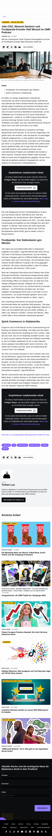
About (13, 824)
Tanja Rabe (17, 591)
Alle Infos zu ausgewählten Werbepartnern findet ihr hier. (26, 435)
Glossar (4, 827)
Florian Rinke (39, 591)
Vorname (4, 775)
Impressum (13, 827)
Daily (4, 16)
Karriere (20, 824)
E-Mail (4, 792)
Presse (28, 824)
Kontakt (36, 824)
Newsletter (45, 824)
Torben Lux (27, 591)
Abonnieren (42, 808)
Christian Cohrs (8, 589)
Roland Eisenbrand (40, 589)
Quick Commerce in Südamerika (19, 93)
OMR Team (5, 668)
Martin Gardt (7, 550)
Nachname (5, 783)
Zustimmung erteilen (25, 188)
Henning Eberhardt (23, 589)
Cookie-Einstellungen (43, 827)
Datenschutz (24, 827)
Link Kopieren (28, 47)
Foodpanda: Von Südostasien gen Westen (22, 90)
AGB (32, 827)
